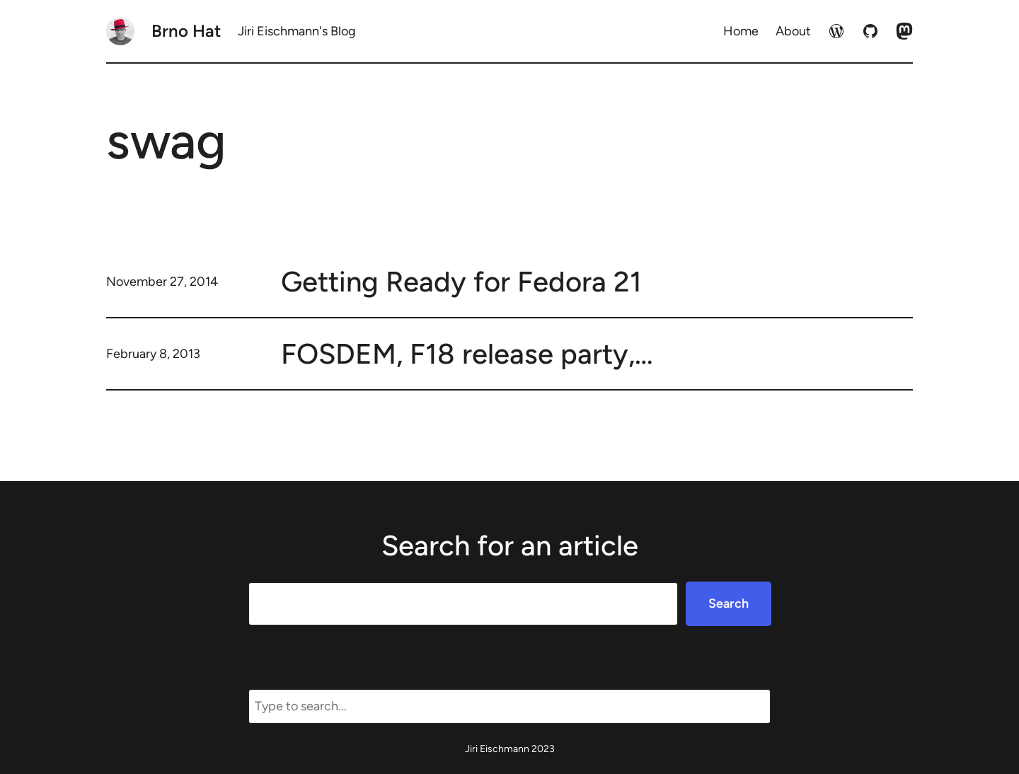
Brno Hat (186, 31)
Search (728, 603)
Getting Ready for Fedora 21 (461, 282)
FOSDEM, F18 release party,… (467, 354)
